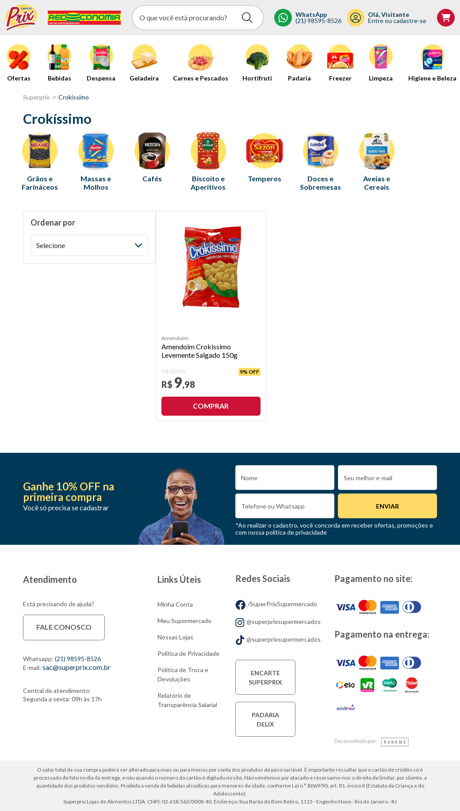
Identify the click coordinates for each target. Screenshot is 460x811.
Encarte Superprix (265, 677)
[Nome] (284, 477)
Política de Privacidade (188, 653)
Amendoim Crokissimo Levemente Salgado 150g (199, 350)
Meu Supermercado (184, 620)
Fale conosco (64, 627)
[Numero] (284, 505)
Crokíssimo (73, 97)
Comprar (211, 406)
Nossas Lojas (175, 637)
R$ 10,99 (173, 371)
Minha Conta (175, 604)
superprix (36, 97)
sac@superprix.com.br (76, 667)
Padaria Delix (265, 719)
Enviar (387, 506)
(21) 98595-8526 (78, 658)
